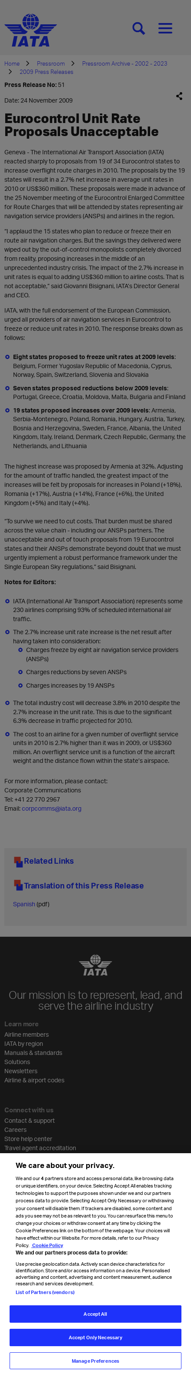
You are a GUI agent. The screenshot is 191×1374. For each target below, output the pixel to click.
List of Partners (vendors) (45, 1297)
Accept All (95, 1319)
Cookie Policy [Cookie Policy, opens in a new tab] (47, 1250)
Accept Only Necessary (95, 1342)
